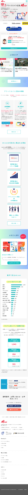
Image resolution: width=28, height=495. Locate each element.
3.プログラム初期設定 (5, 459)
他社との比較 (13, 223)
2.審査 (3, 457)
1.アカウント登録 (4, 455)
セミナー (3, 476)
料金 (2, 447)
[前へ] (3, 81)
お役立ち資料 (4, 469)
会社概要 (25, 489)
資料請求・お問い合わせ (14, 405)
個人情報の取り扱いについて (6, 429)
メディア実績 (4, 445)
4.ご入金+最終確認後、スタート (7, 461)
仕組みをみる (13, 131)
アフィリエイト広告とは (5, 441)
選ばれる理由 (4, 443)
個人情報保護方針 (20, 489)
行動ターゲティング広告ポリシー (19, 429)
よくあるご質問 (4, 478)
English (21, 427)
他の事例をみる (13, 81)
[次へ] (25, 81)
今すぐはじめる (14, 409)
